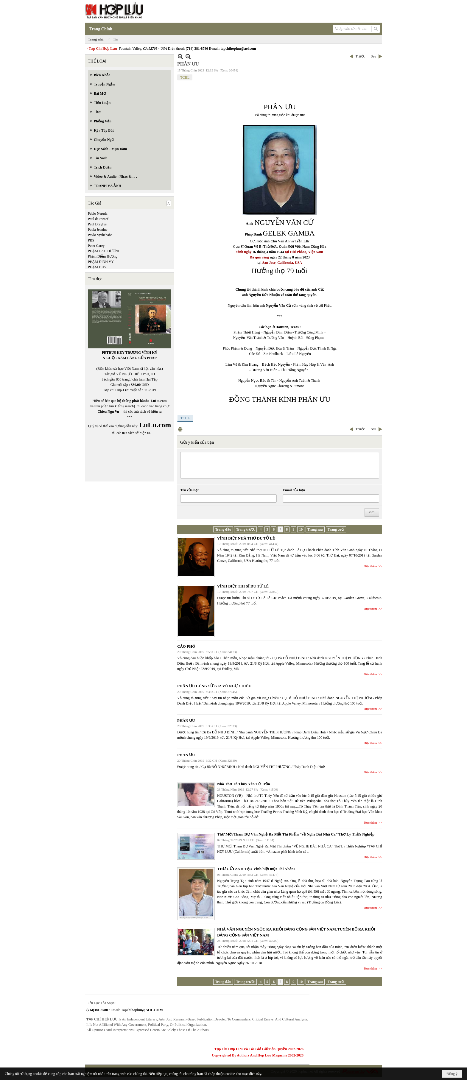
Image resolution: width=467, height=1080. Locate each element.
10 (301, 529)
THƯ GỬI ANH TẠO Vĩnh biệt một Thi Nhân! (256, 869)
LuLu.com (159, 401)
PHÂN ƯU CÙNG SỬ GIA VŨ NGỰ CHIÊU (214, 686)
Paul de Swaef (98, 219)
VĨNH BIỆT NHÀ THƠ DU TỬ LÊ (246, 538)
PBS (91, 240)
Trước (360, 56)
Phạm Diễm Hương (102, 256)
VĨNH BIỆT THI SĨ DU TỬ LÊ (243, 586)
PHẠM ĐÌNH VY (101, 262)
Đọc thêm (370, 566)
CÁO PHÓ (186, 646)
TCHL (184, 77)
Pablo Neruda (98, 213)
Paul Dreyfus (97, 224)
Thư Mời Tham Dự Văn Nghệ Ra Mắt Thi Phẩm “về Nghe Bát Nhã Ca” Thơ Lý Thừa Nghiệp (295, 834)
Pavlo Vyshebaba (100, 235)
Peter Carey (96, 246)
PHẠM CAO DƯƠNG (104, 251)
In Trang (180, 429)
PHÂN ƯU (186, 720)
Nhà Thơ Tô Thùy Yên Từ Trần (243, 784)
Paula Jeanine (98, 229)
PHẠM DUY (97, 267)
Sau (373, 56)
